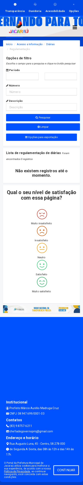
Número (13, 85)
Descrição (14, 100)
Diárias (50, 44)
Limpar (43, 126)
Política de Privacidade (17, 471)
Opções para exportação (41, 137)
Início (9, 44)
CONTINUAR (66, 470)
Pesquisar (43, 117)
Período (13, 70)
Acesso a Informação (30, 44)
